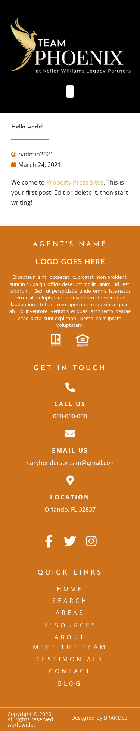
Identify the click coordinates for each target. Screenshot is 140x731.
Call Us (70, 404)
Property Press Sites (74, 182)
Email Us (70, 450)
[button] (70, 91)
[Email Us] (70, 433)
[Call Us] (70, 387)
